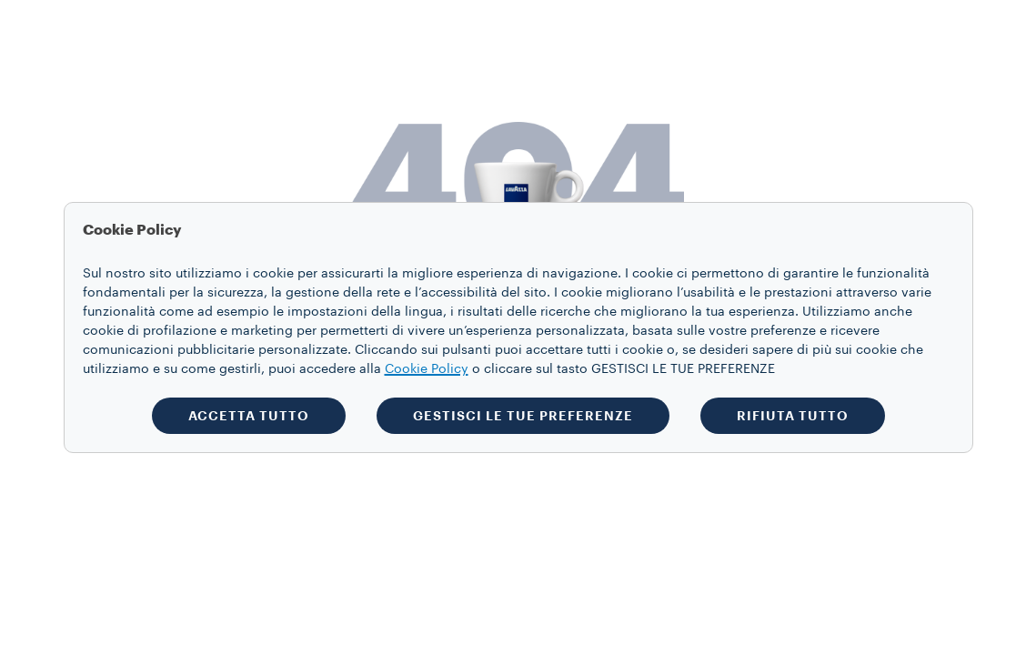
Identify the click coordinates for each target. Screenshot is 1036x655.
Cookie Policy (426, 369)
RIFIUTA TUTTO (793, 415)
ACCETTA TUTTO (248, 415)
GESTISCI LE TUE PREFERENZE (523, 415)
